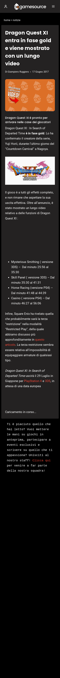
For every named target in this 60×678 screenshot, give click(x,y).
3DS (47, 381)
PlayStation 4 (33, 381)
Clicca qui (41, 460)
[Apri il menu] (53, 6)
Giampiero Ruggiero (18, 71)
